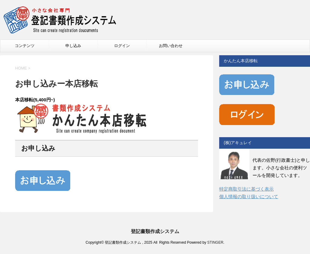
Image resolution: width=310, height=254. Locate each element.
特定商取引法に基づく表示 (246, 188)
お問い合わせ (171, 45)
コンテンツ (25, 45)
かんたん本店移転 (241, 60)
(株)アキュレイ (238, 142)
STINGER (215, 242)
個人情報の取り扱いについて (248, 196)
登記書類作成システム (155, 231)
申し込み (73, 45)
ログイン (122, 45)
